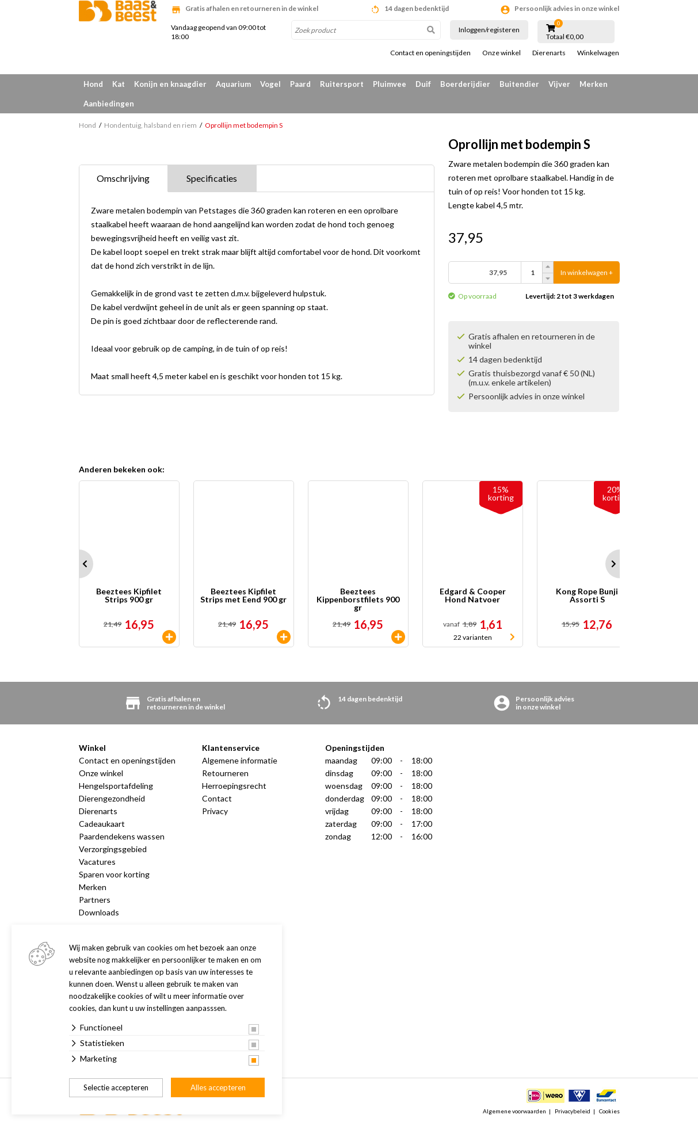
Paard (300, 84)
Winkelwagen (598, 52)
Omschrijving (123, 178)
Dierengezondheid (112, 798)
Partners (94, 899)
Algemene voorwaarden (514, 1111)
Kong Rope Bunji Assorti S (587, 595)
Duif (423, 84)
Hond (93, 84)
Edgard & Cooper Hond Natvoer (473, 595)
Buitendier (519, 84)
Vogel (270, 84)
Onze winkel (501, 52)
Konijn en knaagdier (170, 84)
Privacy (215, 811)
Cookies (609, 1111)
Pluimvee (389, 84)
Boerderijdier (465, 84)
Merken (593, 84)
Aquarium (233, 84)
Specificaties (211, 178)
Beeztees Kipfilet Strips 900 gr (129, 595)
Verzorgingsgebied (113, 849)
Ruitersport (342, 84)
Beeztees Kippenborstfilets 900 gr (357, 599)
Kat (118, 84)
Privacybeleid (572, 1111)
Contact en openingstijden (430, 52)
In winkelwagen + (586, 272)
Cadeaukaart (102, 824)
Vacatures (97, 862)
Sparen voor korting (114, 874)
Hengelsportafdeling (116, 786)
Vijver (559, 84)
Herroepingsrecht (234, 786)
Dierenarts (549, 52)
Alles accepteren (218, 1087)
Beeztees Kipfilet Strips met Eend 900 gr (243, 595)
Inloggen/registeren (489, 29)
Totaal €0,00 (564, 36)
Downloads (99, 912)
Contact (217, 798)
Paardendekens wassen (122, 836)
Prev (78, 563)
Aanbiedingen (108, 103)
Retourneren (225, 773)
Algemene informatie (239, 760)
